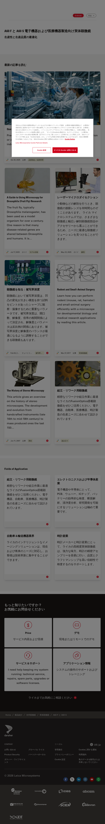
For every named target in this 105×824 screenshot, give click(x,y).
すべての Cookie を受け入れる (65, 150)
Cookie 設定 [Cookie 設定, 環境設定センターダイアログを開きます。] (41, 150)
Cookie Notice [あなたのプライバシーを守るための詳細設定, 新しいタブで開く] (70, 139)
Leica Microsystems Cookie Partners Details (32, 143)
